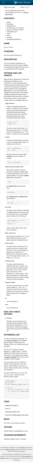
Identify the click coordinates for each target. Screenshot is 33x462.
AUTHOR (9, 37)
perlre (23, 293)
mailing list (2, 458)
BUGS (8, 35)
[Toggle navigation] (3, 2)
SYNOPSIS (10, 24)
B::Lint (5, 7)
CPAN (13, 7)
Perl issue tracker (27, 456)
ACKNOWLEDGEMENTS (14, 39)
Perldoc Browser (22, 2)
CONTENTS (9, 18)
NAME (8, 22)
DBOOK (23, 447)
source (9, 7)
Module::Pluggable (12, 340)
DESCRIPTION (11, 26)
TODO (8, 33)
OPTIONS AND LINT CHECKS (15, 28)
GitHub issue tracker (10, 449)
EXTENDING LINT (12, 31)
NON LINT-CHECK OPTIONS (15, 30)
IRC (8, 458)
